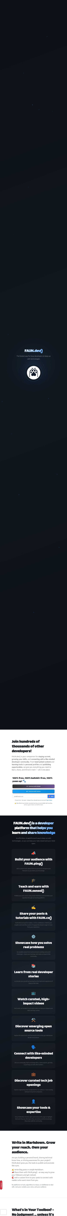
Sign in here (49, 800)
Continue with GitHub (33, 786)
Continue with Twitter (33, 791)
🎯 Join (51, 796)
